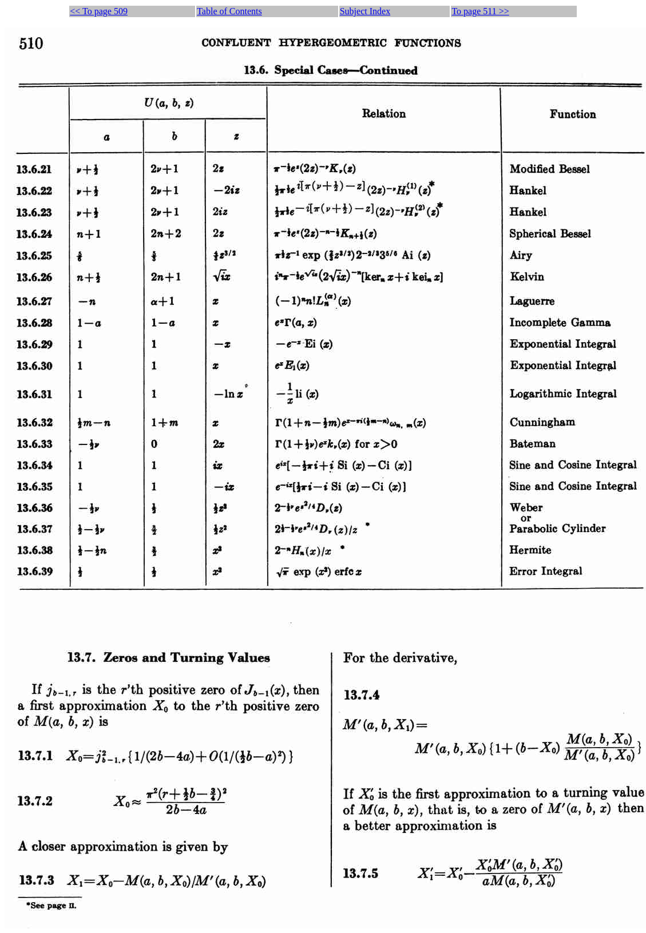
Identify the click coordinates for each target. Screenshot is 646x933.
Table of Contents (229, 11)
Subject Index (365, 11)
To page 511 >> (480, 11)
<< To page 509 (99, 11)
